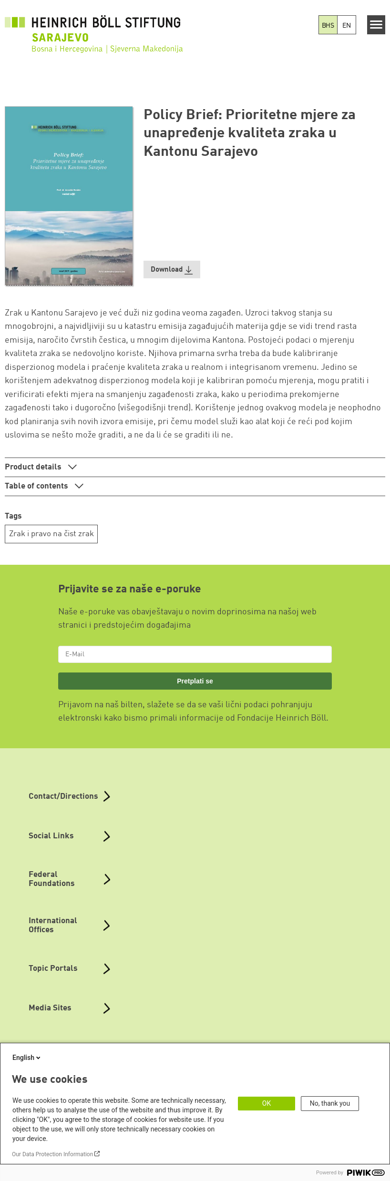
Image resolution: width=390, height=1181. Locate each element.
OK (266, 1103)
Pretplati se (195, 681)
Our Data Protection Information (52, 1154)
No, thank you (330, 1103)
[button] (172, 269)
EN (346, 25)
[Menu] (376, 24)
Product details (34, 467)
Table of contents (37, 486)
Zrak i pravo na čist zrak (51, 534)
